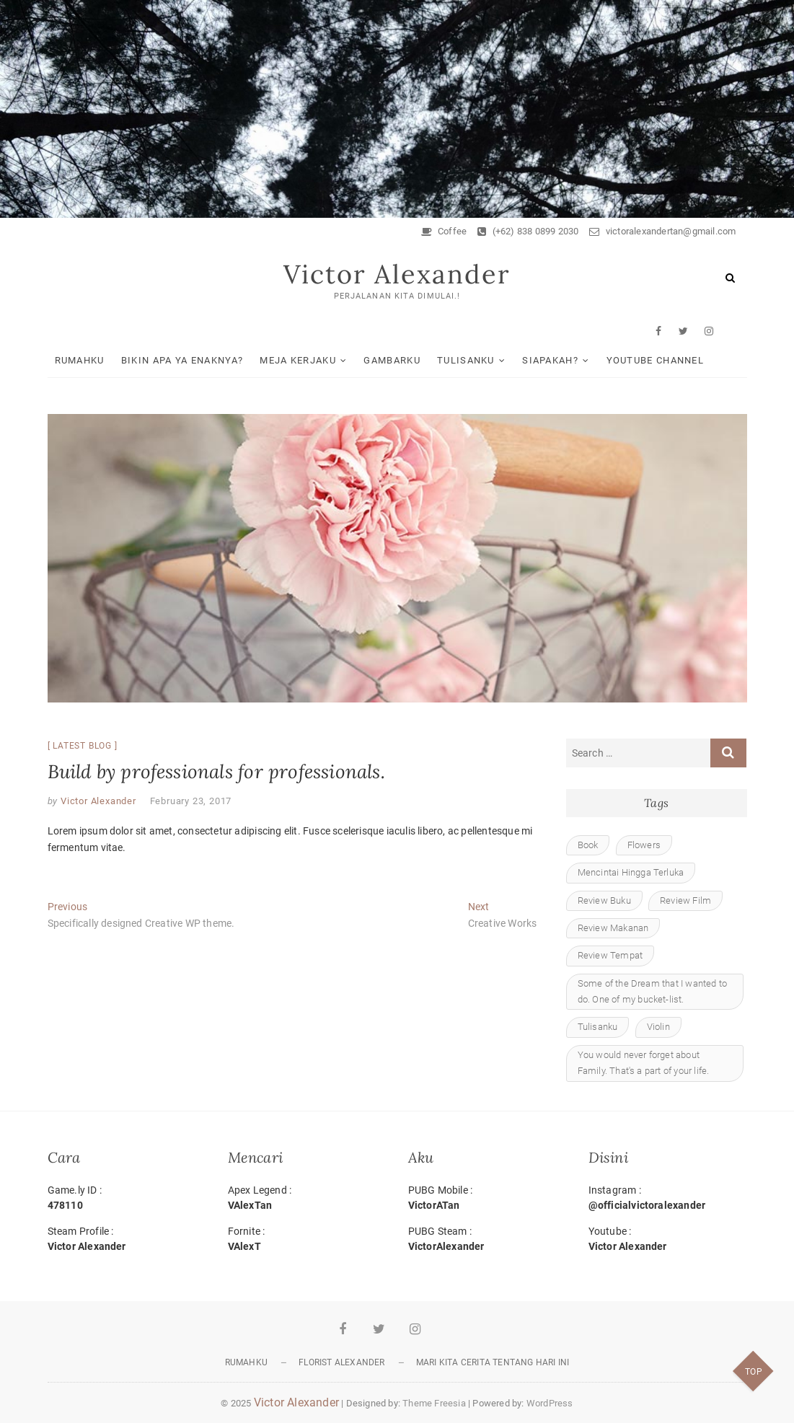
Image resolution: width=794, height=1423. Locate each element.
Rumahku (80, 360)
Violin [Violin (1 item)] (658, 1026)
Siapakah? (550, 360)
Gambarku (391, 360)
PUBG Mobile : (487, 1198)
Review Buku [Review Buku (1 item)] (604, 900)
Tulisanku (466, 360)
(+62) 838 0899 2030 (527, 231)
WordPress (549, 1403)
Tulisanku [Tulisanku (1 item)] (598, 1026)
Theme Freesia (434, 1403)
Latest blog (82, 746)
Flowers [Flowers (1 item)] (644, 845)
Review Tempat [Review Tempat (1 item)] (610, 955)
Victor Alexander (397, 274)
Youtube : (667, 1239)
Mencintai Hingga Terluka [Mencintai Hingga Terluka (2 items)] (631, 872)
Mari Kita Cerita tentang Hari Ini (493, 1362)
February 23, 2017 (191, 801)
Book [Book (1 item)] (588, 845)
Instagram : (667, 1198)
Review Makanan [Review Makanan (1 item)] (613, 927)
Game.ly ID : (127, 1198)
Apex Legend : (307, 1198)
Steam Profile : (127, 1239)
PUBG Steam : (487, 1239)
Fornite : (307, 1239)
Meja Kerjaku (298, 360)
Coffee (444, 231)
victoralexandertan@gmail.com (662, 231)
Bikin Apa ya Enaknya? (182, 360)
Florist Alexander (341, 1362)
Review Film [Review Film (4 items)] (685, 900)
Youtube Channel (655, 360)
